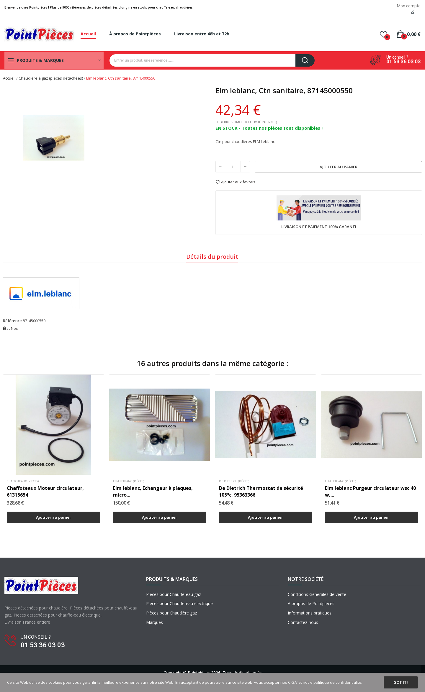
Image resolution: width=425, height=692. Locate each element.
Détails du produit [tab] (212, 257)
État (6, 328)
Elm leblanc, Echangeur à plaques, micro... (153, 491)
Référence (12, 320)
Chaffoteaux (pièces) (23, 481)
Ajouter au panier (338, 166)
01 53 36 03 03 (403, 62)
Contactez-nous (303, 622)
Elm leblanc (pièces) (128, 481)
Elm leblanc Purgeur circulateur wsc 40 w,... (370, 491)
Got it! (400, 682)
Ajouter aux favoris (235, 182)
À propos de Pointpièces (311, 603)
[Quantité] (233, 166)
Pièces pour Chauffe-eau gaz (173, 594)
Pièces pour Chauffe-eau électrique (179, 603)
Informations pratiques (309, 613)
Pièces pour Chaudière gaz (171, 613)
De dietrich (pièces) (234, 481)
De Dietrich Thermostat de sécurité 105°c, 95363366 (261, 491)
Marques (154, 622)
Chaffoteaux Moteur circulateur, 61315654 (45, 491)
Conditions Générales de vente (317, 594)
